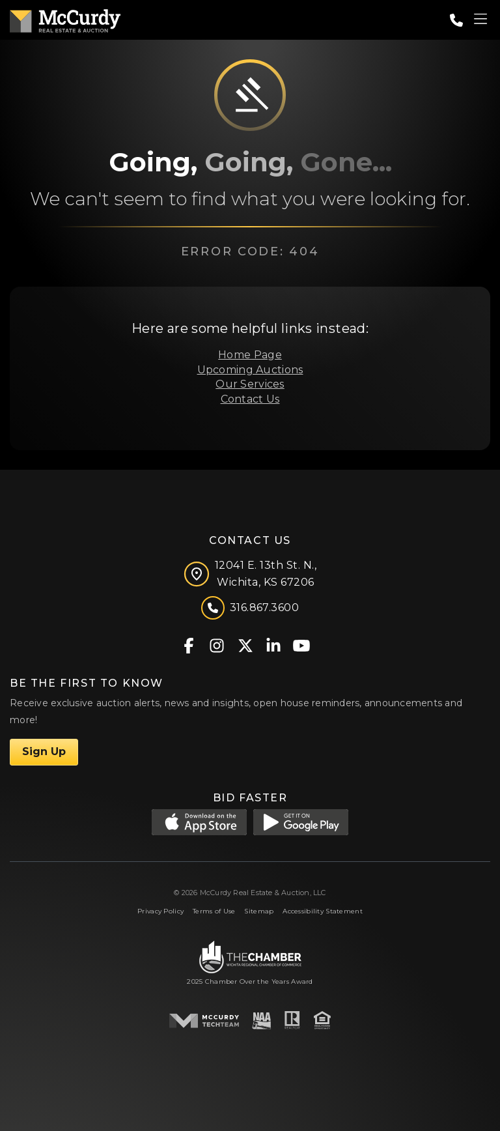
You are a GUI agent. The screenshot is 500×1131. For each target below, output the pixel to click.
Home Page (250, 355)
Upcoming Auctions (250, 370)
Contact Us (250, 399)
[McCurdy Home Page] (65, 18)
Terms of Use (214, 911)
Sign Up (44, 751)
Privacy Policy (160, 911)
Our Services (249, 384)
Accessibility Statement (323, 911)
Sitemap (258, 911)
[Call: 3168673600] (456, 20)
